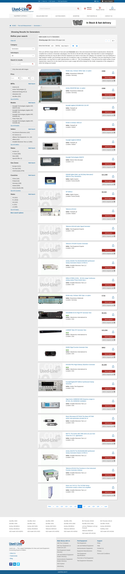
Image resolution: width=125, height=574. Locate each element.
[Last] (105, 506)
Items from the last (44, 45)
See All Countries (16, 190)
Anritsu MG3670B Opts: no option (75, 88)
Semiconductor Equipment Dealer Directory (64, 560)
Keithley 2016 (104, 529)
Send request (108, 77)
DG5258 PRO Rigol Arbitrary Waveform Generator (80, 364)
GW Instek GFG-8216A (107, 531)
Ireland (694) (15, 185)
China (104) (15, 178)
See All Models (15, 125)
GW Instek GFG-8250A (71, 531)
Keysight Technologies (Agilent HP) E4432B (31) (22, 115)
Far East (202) (16, 168)
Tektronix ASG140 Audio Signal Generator (78, 226)
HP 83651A (69, 192)
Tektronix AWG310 (51, 529)
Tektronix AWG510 (69, 529)
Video (97, 1)
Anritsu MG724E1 (32, 526)
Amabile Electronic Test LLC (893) (21, 142)
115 (75, 506)
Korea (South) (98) (17, 188)
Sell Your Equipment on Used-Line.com (64, 546)
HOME (14, 25)
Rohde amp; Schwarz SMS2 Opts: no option (78, 71)
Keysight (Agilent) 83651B (73, 140)
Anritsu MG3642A (32, 529)
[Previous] (53, 506)
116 (80, 506)
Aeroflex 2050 (50, 521)
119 (93, 506)
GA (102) (14, 202)
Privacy (99, 551)
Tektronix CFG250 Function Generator (77, 243)
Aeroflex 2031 (31, 523)
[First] (49, 506)
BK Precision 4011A (106, 521)
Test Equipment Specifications (81, 554)
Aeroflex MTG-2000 (69, 523)
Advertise (76, 16)
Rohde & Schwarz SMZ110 (74, 122)
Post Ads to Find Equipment (85, 558)
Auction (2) (15, 151)
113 (66, 506)
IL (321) (14, 204)
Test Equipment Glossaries (85, 560)
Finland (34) (15, 181)
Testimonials (13, 556)
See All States (15, 209)
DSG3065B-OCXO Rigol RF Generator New (78, 312)
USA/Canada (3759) (17, 171)
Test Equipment (81, 543)
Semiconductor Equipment (84, 548)
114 (71, 506)
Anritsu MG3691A (69, 526)
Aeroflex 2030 (13, 523)
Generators (38, 25)
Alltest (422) (15, 139)
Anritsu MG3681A (14, 526)
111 (57, 506)
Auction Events (60, 16)
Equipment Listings (20, 16)
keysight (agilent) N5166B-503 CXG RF (77, 105)
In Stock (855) (16, 153)
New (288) (15, 156)
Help (98, 545)
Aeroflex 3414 (31, 521)
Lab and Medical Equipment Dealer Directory (65, 555)
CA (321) (14, 197)
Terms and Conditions (103, 553)
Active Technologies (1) (18, 89)
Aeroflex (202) (16, 96)
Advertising (60, 566)
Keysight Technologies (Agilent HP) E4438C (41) (22, 111)
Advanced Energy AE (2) (19, 91)
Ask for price (108, 112)
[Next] (101, 506)
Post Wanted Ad (92, 16)
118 (89, 506)
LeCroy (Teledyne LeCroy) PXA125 (89, 527)
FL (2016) (14, 200)
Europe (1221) (16, 166)
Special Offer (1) (16, 158)
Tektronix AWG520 (87, 530)
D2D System (61, 563)
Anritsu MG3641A (14, 529)
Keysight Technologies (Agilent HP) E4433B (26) (22, 122)
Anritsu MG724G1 (51, 526)
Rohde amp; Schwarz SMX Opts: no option (78, 295)
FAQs (98, 543)
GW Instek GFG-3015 (33, 531)
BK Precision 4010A (88, 521)
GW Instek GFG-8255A (52, 531)
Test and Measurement (25, 25)
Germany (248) (16, 183)
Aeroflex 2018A (104, 523)
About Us (12, 553)
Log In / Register (108, 1)
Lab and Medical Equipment (85, 545)
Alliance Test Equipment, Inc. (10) (21, 137)
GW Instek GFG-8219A (89, 533)
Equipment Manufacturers (84, 551)
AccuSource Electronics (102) (20, 132)
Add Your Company (62, 543)
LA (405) (14, 207)
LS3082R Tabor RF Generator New (76, 330)
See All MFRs (15, 99)
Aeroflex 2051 (68, 521)
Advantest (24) (16, 94)
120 (98, 506)
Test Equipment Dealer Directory (63, 551)
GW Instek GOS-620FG (16, 531)
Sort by (58, 45)
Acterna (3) (15, 87)
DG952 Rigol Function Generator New (77, 347)
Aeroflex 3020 (13, 521)
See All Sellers (15, 144)
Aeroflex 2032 (50, 523)
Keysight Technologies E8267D (75, 157)
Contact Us (108, 16)
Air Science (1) (16, 135)
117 (84, 506)
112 (62, 506)
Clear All (13, 40)
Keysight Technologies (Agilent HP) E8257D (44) (22, 107)
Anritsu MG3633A (105, 526)
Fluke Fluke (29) (16, 118)
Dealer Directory (42, 16)
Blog (11, 558)
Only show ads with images (19, 69)
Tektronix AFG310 (71, 209)
